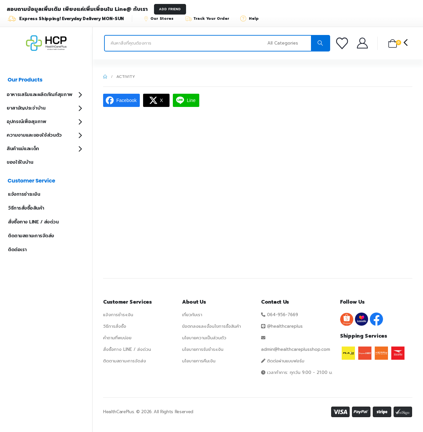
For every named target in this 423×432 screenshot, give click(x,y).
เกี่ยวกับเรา (192, 315)
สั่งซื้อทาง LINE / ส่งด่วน (33, 221)
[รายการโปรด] (343, 43)
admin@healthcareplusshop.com (295, 349)
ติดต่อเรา (17, 249)
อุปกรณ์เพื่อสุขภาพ (26, 121)
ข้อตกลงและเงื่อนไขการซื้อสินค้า (211, 326)
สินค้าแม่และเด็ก (23, 148)
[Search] (320, 43)
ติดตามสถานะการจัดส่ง (31, 235)
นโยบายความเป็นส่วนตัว (204, 338)
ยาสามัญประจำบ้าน (26, 108)
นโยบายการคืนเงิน (198, 361)
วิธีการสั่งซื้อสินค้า (26, 208)
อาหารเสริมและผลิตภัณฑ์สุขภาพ (39, 94)
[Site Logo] (46, 43)
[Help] (251, 18)
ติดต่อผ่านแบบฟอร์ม (285, 361)
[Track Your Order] (210, 18)
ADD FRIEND (170, 9)
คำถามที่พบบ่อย (117, 338)
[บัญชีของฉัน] (363, 43)
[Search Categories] (288, 43)
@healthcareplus (285, 326)
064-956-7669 (282, 315)
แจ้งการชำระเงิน (24, 194)
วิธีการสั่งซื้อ (114, 326)
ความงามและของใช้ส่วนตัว (34, 135)
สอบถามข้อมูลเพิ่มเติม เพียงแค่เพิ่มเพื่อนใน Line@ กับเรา (77, 9)
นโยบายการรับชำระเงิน (202, 349)
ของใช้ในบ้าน (20, 162)
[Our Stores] (161, 18)
